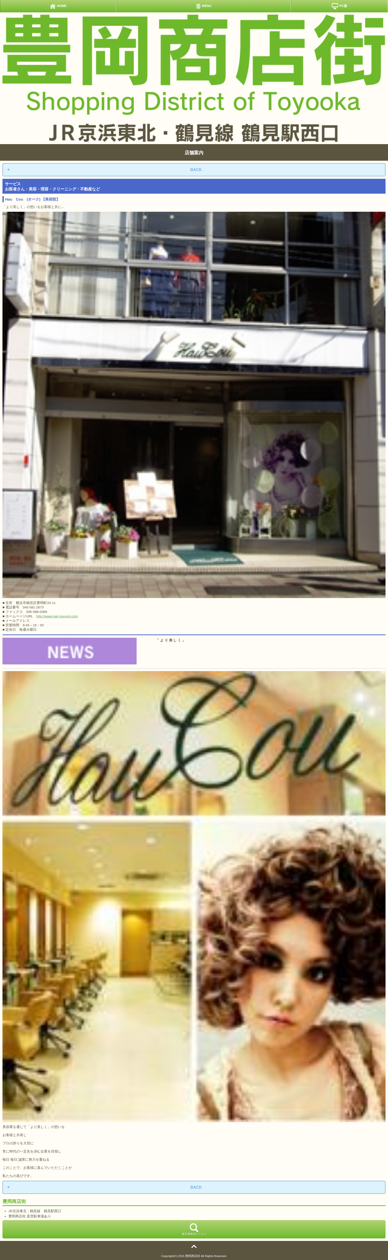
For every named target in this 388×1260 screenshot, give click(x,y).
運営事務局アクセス (194, 1229)
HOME (58, 6)
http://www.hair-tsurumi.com (57, 616)
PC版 (339, 6)
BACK (196, 169)
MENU (203, 6)
